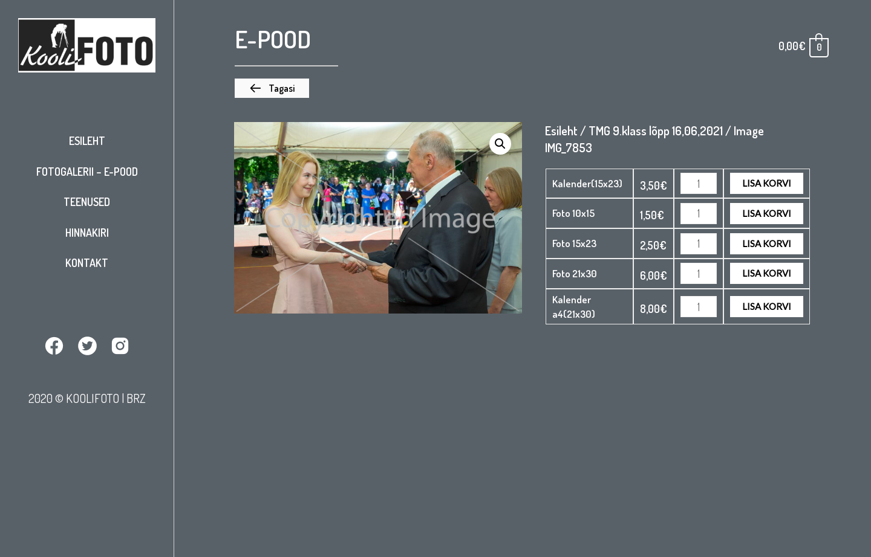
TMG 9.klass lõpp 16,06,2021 (656, 130)
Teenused (87, 201)
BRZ (136, 398)
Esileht (87, 140)
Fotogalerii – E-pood (87, 171)
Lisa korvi (766, 183)
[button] (272, 88)
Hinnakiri (87, 232)
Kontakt (86, 262)
